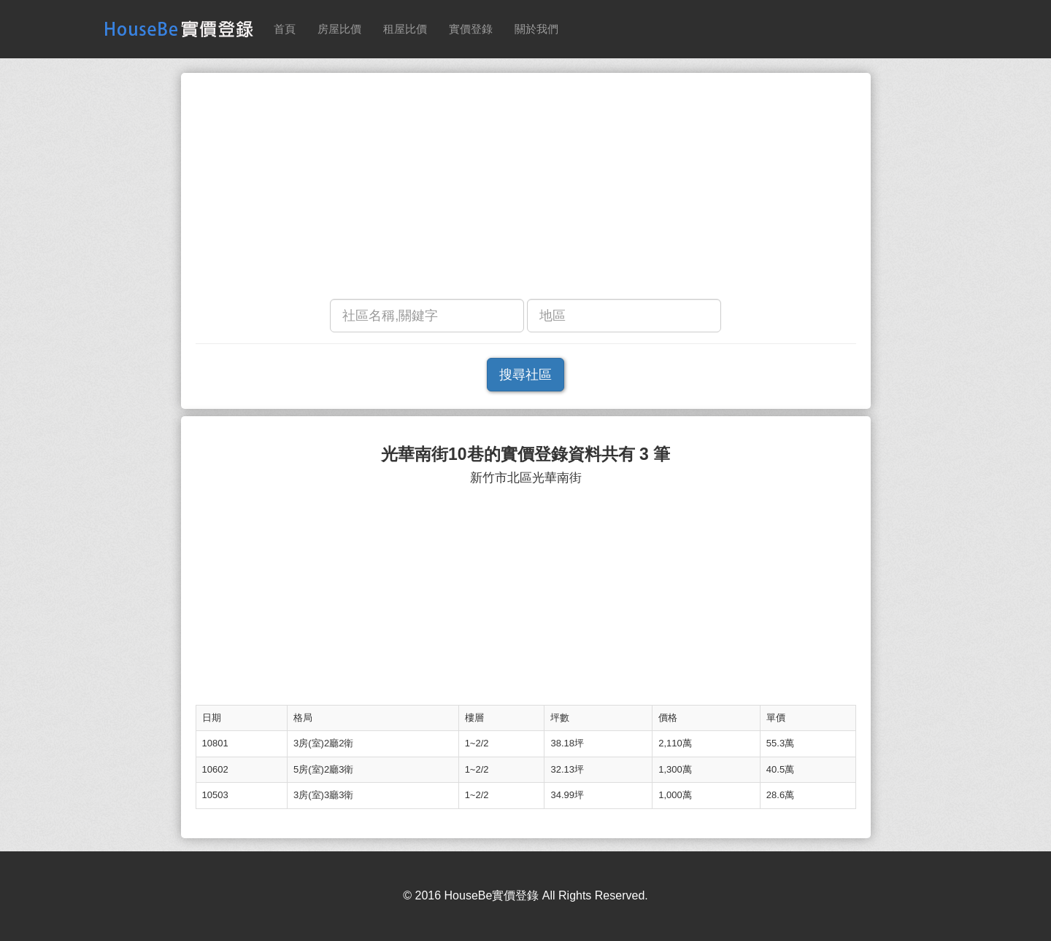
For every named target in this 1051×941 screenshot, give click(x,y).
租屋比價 (405, 29)
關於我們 (536, 29)
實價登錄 (471, 29)
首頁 (285, 29)
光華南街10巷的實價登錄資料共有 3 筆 (525, 454)
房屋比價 (339, 29)
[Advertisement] (526, 189)
